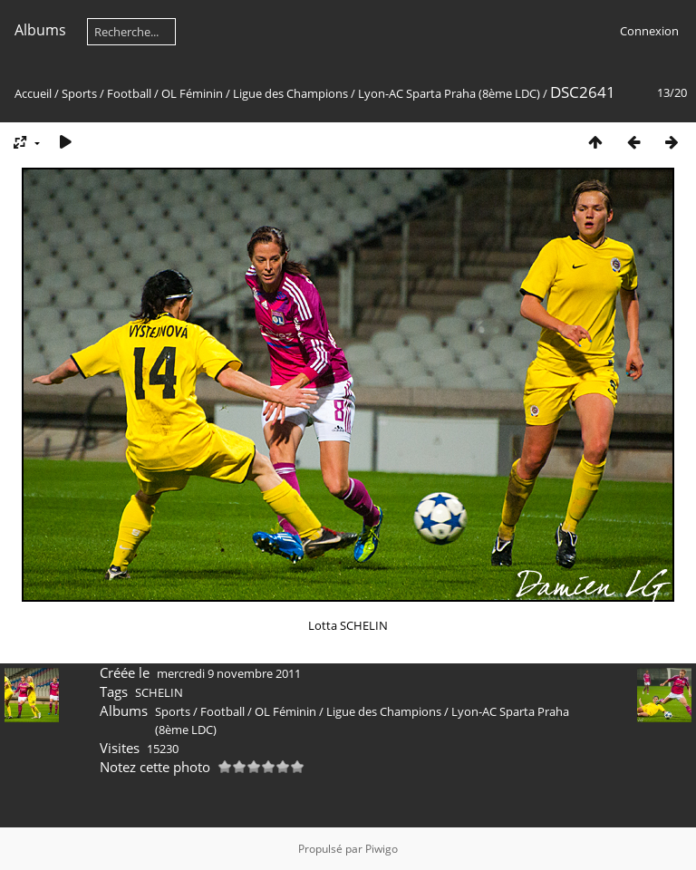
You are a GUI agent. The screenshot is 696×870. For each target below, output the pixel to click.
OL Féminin (192, 93)
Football (129, 93)
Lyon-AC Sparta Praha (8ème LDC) (450, 93)
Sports (79, 93)
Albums (40, 30)
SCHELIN (159, 692)
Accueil (33, 93)
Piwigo (381, 848)
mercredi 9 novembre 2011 (229, 673)
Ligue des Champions (290, 93)
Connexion (649, 31)
